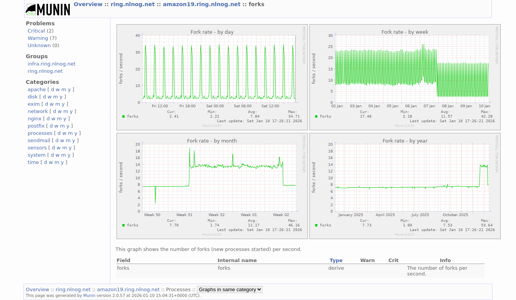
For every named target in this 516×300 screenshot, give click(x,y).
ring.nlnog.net (134, 4)
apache (37, 89)
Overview (89, 4)
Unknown (39, 45)
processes (40, 133)
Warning (38, 38)
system (37, 155)
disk (33, 97)
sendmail (39, 140)
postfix (36, 126)
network (38, 111)
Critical (36, 31)
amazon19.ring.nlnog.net (202, 4)
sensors (37, 148)
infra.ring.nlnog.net (52, 64)
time (33, 162)
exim (34, 104)
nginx (34, 118)
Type (336, 260)
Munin (89, 295)
